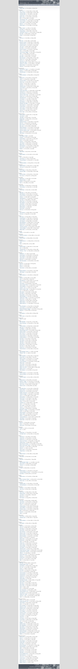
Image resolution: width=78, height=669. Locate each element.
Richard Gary (22, 344)
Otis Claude (22, 497)
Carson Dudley (22, 545)
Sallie (21, 648)
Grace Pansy (22, 398)
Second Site (37, 668)
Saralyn (21, 35)
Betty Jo (21, 265)
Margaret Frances (23, 121)
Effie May (21, 562)
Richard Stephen (23, 645)
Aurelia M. (22, 487)
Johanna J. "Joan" (23, 595)
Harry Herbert (22, 256)
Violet (21, 318)
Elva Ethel (22, 29)
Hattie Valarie (22, 581)
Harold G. (21, 141)
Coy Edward (22, 99)
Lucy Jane (22, 55)
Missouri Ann (22, 636)
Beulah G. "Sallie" (23, 381)
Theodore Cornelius (23, 226)
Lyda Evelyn (22, 408)
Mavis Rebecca (23, 632)
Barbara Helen (22, 238)
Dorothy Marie (22, 138)
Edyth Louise (22, 16)
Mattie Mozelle (22, 628)
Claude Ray (22, 438)
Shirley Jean (22, 480)
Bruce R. (21, 422)
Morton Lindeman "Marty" (24, 479)
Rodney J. (22, 70)
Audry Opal (22, 530)
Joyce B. (21, 406)
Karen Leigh (22, 111)
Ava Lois (21, 263)
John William (22, 360)
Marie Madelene (23, 222)
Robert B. (21, 448)
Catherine (21, 84)
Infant (21, 50)
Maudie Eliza (22, 629)
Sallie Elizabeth (23, 296)
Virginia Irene (22, 300)
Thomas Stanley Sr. (23, 416)
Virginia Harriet (22, 453)
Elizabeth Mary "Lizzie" (24, 564)
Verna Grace (22, 364)
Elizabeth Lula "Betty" (24, 103)
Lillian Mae (22, 341)
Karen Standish (23, 605)
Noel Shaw (22, 293)
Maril (21, 510)
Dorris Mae (22, 456)
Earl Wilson (22, 473)
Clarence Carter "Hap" (24, 94)
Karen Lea (22, 38)
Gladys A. (21, 196)
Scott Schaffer (40, 665)
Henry (21, 282)
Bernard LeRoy (23, 174)
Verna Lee (22, 167)
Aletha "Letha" (22, 28)
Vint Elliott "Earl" (23, 433)
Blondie (21, 537)
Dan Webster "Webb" (24, 135)
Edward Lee (22, 439)
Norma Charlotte (23, 74)
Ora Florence (22, 158)
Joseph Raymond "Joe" (24, 601)
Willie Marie (22, 133)
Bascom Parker (23, 534)
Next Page (52, 4)
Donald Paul (22, 557)
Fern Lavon (22, 175)
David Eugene (22, 255)
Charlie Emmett (23, 45)
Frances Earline (23, 572)
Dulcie (21, 140)
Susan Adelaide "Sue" (24, 653)
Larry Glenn (22, 116)
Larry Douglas (22, 611)
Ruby (21, 243)
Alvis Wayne (22, 528)
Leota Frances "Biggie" (24, 52)
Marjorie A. (22, 310)
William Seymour (23, 660)
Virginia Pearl (22, 450)
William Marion (22, 301)
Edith (21, 560)
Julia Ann (21, 110)
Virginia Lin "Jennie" (23, 63)
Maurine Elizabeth (23, 631)
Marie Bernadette (23, 260)
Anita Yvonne (22, 463)
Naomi (21, 423)
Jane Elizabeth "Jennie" (24, 351)
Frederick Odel (22, 483)
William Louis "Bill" (23, 367)
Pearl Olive (22, 643)
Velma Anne (22, 299)
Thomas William (23, 228)
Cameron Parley (23, 80)
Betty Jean (22, 327)
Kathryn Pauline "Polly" (24, 289)
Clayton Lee (22, 96)
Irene (21, 588)
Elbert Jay (22, 503)
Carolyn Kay (22, 543)
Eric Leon (21, 567)
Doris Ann (21, 558)
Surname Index (30, 4)
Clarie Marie (22, 501)
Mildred (21, 633)
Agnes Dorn (22, 178)
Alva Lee (21, 527)
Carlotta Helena (23, 470)
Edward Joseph (23, 331)
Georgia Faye (22, 575)
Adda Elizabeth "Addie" (24, 462)
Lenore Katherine (23, 361)
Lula (20, 621)
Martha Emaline (23, 623)
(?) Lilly (21, 467)
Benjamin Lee (22, 391)
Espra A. (21, 568)
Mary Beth (22, 56)
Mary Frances (22, 124)
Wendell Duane (23, 72)
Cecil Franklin (22, 87)
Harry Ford (22, 489)
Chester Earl (22, 15)
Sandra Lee (22, 347)
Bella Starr (22, 192)
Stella (21, 513)
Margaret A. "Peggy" (23, 409)
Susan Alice (22, 147)
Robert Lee (22, 225)
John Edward (22, 221)
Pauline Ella (22, 642)
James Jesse (22, 107)
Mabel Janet (22, 144)
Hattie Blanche (22, 280)
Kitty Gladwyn (22, 202)
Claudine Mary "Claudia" (24, 551)
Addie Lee (22, 526)
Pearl (21, 182)
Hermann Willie (23, 171)
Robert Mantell (22, 646)
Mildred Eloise (22, 206)
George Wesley (23, 506)
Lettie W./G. (22, 616)
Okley (21, 131)
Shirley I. (21, 415)
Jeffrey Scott (22, 201)
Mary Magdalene (23, 625)
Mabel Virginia (22, 154)
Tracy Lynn (22, 656)
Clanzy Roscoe (23, 93)
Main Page (25, 4)
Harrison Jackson (23, 49)
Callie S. (21, 79)
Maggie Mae (22, 118)
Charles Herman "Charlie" (25, 550)
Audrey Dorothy (23, 326)
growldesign (48, 668)
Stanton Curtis (22, 385)
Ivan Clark (22, 199)
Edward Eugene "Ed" (24, 330)
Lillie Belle (22, 117)
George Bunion (23, 574)
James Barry (22, 283)
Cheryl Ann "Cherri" (23, 382)
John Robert (22, 143)
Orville (21, 411)
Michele (21, 181)
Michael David (22, 223)
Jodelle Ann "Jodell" (23, 594)
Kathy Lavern (22, 609)
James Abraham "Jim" (24, 591)
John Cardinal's (34, 668)
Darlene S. (22, 555)
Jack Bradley (22, 399)
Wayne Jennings (23, 323)
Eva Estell (22, 570)
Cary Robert (22, 547)
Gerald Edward (22, 218)
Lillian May (22, 343)
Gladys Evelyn (22, 493)
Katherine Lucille (23, 606)
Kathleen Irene (22, 608)
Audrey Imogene (23, 372)
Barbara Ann (22, 77)
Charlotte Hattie (23, 13)
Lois (20, 290)
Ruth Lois (21, 209)
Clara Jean (22, 46)
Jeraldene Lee (22, 402)
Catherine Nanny (23, 43)
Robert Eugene (23, 412)
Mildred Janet (22, 476)
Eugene (21, 232)
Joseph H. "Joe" (23, 287)
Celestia (21, 277)
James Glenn (22, 257)
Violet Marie (22, 418)
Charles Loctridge (23, 394)
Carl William (22, 328)
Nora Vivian (22, 185)
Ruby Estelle (22, 294)
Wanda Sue (22, 365)
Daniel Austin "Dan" (23, 554)
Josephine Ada (22, 249)
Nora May (21, 33)
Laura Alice (22, 494)
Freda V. (21, 504)
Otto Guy (21, 639)
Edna (21, 279)
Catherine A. (22, 253)
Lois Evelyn (22, 618)
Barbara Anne (22, 379)
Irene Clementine (23, 589)
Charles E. (22, 465)
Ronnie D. (22, 511)
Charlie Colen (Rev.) (23, 90)
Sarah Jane (22, 425)
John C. (21, 404)
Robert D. (21, 23)
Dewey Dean (22, 357)
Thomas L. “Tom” (23, 250)
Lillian (21, 53)
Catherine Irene (23, 86)
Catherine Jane (23, 517)
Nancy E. (21, 638)
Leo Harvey (22, 615)
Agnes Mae (22, 151)
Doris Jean (22, 216)
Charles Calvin (22, 12)
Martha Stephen (23, 520)
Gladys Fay (22, 577)
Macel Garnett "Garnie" (24, 443)
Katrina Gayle (22, 114)
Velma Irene (22, 659)
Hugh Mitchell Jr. (23, 198)
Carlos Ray (22, 436)
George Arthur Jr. (23, 240)
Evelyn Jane (22, 8)
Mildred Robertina (23, 127)
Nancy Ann (22, 496)
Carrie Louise (22, 544)
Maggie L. (21, 622)
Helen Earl (22, 582)
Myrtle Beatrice (22, 145)
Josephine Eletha (23, 162)
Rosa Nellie (22, 523)
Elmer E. (21, 266)
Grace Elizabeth (23, 306)
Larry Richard (22, 212)
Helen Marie (22, 272)
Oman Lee (22, 60)
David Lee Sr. (22, 100)
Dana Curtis (22, 384)
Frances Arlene (23, 195)
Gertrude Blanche (23, 484)
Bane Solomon (22, 531)
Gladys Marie (22, 578)
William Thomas (23, 662)
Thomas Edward (23, 160)
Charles (21, 89)
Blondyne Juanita (23, 42)
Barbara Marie (22, 389)
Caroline (21, 83)
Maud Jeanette (22, 57)
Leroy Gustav (22, 307)
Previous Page (48, 4)
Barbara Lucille (22, 533)
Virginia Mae (22, 419)
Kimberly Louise (23, 509)
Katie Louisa (22, 316)
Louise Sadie (22, 22)
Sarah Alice (22, 650)
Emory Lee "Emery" (23, 440)
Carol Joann (22, 516)
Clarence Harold (23, 374)
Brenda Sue (22, 540)
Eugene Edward (23, 270)
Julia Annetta (22, 602)
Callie (21, 541)
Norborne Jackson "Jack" (24, 130)
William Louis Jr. (23, 368)
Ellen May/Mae (22, 321)
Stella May (22, 652)
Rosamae (21, 459)
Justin (21, 604)
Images (39, 4)
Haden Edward (22, 165)
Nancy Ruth (22, 208)
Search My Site (42, 4)
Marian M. (22, 259)
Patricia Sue (22, 446)
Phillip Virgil (22, 362)
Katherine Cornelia (23, 235)
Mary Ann (21, 123)
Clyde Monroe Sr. (23, 97)
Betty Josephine (23, 355)
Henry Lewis (22, 585)
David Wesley (22, 101)
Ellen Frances (22, 333)
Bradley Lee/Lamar (23, 392)
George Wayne (22, 106)
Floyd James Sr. (23, 104)
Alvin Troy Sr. (22, 11)
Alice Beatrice (22, 313)
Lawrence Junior (23, 612)
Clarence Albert (23, 246)
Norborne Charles (23, 128)
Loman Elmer (22, 619)
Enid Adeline (22, 565)
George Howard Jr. (23, 337)
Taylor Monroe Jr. (23, 655)
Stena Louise (22, 449)
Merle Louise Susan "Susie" (25, 445)
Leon (21, 157)
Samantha (22, 649)
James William (22, 219)
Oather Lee (22, 59)
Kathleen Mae (22, 442)
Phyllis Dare (22, 432)
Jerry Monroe (22, 592)
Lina (20, 429)
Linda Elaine (22, 204)
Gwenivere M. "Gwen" (24, 69)
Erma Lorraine (22, 334)
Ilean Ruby (22, 338)
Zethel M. (21, 66)
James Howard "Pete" (24, 284)
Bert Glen (21, 40)
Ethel (21, 18)
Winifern (21, 148)
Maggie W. (22, 120)
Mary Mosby (22, 626)
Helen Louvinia (22, 358)
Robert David (22, 25)
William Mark (22, 229)
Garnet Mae (22, 189)
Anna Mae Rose (23, 388)
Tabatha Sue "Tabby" (24, 297)
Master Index (35, 4)
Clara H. (21, 395)
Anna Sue (21, 500)
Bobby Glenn (22, 538)
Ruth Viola (22, 345)
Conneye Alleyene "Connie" (25, 472)
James (21, 401)
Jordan (21, 599)
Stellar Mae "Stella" (23, 62)
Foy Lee (21, 571)
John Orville (22, 405)
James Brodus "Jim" (23, 19)
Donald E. (21, 137)
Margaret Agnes (23, 179)
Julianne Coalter (23, 377)
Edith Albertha (22, 194)
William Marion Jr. (23, 303)
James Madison (23, 286)
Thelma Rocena (23, 348)
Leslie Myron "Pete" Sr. (24, 32)
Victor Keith (22, 267)
